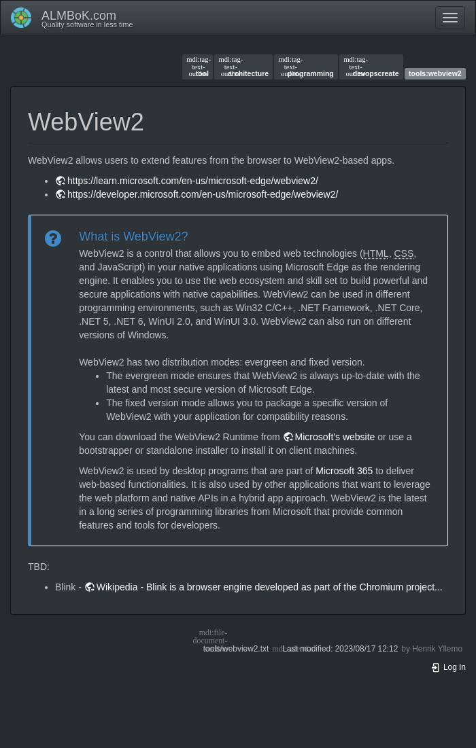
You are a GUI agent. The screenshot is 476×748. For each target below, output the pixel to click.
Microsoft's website (335, 436)
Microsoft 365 (344, 470)
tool (197, 66)
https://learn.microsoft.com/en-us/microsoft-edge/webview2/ (192, 180)
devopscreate (370, 66)
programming (306, 66)
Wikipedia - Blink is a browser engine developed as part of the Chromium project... (270, 587)
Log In (448, 667)
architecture (244, 66)
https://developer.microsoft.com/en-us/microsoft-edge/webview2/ (202, 194)
